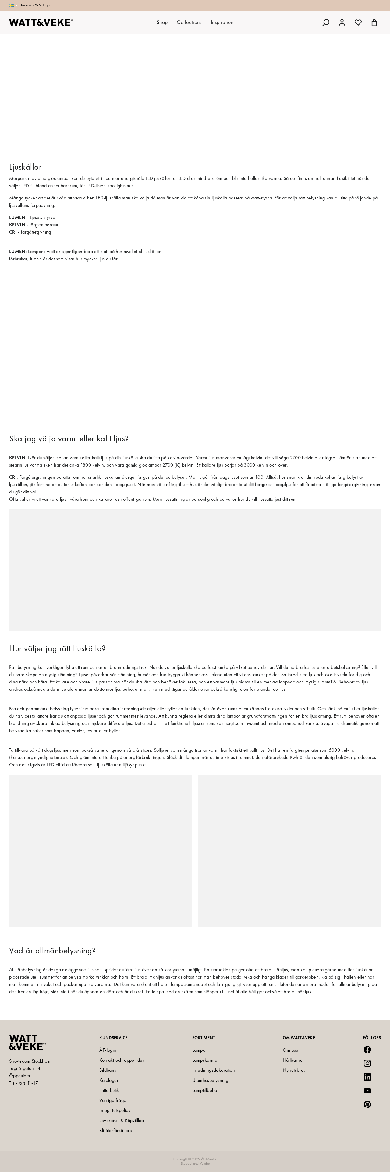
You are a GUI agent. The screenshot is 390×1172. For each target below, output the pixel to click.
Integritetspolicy (114, 1110)
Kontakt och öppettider (121, 1060)
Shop (162, 22)
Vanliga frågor (113, 1100)
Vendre (205, 1163)
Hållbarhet (293, 1060)
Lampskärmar (205, 1060)
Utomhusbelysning (210, 1080)
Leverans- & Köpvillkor (121, 1120)
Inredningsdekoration (213, 1070)
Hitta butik (109, 1090)
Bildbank (107, 1070)
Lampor (199, 1050)
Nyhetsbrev (294, 1070)
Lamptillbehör (205, 1090)
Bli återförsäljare (115, 1130)
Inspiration (222, 22)
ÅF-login (107, 1050)
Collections (189, 22)
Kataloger (109, 1080)
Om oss (290, 1050)
